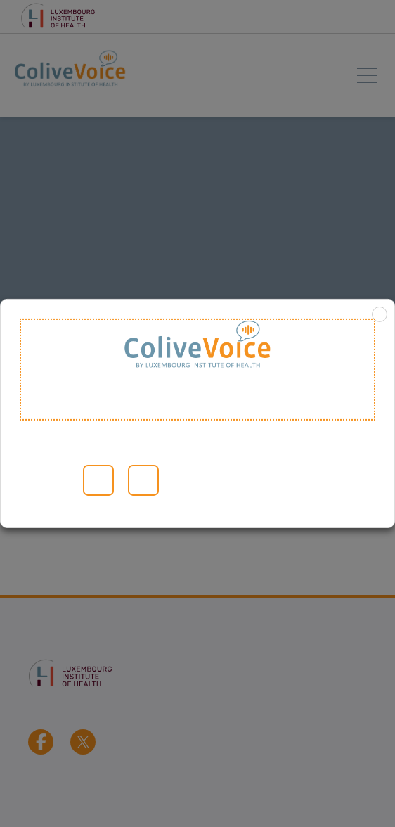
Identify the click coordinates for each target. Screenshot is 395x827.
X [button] (379, 314)
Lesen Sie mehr (38, 480)
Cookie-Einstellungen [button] (63, 480)
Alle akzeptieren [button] (98, 480)
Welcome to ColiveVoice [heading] (197, 369)
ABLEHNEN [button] (143, 480)
